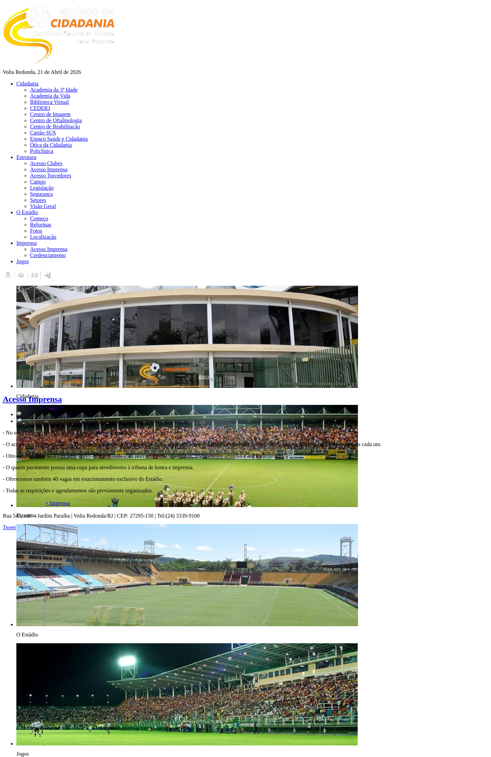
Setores (38, 200)
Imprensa (26, 243)
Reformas (40, 224)
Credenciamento (48, 255)
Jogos (22, 261)
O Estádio (27, 212)
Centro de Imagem (50, 114)
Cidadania (27, 83)
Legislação (42, 188)
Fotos (36, 231)
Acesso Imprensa (49, 169)
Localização (43, 237)
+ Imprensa (57, 503)
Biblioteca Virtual (49, 102)
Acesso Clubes (46, 163)
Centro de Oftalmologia (56, 120)
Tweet (9, 527)
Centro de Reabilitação (55, 126)
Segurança (41, 194)
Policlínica (41, 151)
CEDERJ (40, 108)
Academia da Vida (50, 96)
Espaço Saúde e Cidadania (59, 139)
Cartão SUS (43, 133)
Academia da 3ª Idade (54, 90)
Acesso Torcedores (50, 175)
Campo (38, 182)
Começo (39, 218)
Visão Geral (43, 206)
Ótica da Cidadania (51, 145)
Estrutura (26, 157)
